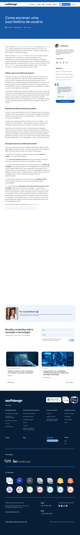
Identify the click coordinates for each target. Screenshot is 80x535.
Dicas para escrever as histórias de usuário (64, 77)
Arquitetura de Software (69, 413)
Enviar (72, 339)
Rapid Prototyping (9, 426)
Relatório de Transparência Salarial (67, 521)
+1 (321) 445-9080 (46, 513)
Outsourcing (25, 425)
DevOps (66, 422)
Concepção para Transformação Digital (9, 416)
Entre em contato (65, 4)
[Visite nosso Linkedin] (66, 505)
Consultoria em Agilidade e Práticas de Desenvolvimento (29, 428)
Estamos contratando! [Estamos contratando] (52, 440)
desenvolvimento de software (27, 47)
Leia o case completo (65, 101)
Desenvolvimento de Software (29, 413)
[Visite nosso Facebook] (61, 505)
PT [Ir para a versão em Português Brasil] (72, 4)
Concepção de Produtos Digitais (11, 413)
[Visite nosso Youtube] (59, 505)
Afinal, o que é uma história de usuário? (64, 71)
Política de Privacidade (48, 340)
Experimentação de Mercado (11, 420)
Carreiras (49, 4)
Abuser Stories (33, 204)
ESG (65, 443)
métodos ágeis (9, 49)
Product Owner (21, 56)
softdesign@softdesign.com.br (12, 511)
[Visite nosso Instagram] (64, 505)
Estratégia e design (10, 410)
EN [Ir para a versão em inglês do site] (75, 4)
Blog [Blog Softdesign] (24, 437)
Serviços (31, 4)
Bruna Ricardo (11, 65)
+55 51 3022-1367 (46, 505)
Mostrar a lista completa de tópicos (63, 79)
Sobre (54, 4)
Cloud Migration (67, 416)
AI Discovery (49, 413)
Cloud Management (68, 419)
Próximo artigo (70, 382)
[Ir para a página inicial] (10, 4)
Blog (43, 4)
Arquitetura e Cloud (69, 410)
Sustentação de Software (28, 416)
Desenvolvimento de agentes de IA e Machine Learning (52, 419)
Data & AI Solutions (52, 410)
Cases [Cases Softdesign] (7, 437)
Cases (39, 4)
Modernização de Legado (28, 419)
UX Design (7, 423)
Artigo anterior (10, 382)
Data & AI (25, 422)
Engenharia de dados (51, 416)
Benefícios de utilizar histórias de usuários (64, 74)
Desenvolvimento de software (31, 410)
